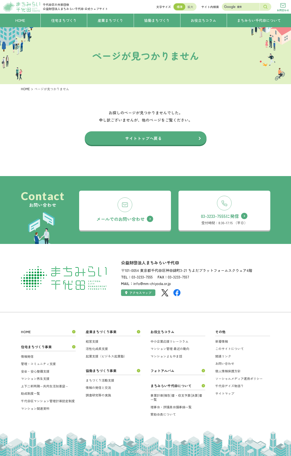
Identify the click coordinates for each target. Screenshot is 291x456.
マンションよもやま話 (166, 356)
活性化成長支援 (97, 348)
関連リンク (223, 356)
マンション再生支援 (35, 378)
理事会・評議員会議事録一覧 (171, 407)
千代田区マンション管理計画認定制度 (48, 401)
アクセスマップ (138, 292)
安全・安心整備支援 (35, 371)
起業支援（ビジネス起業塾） (106, 356)
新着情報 (221, 341)
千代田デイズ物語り (229, 386)
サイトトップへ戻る (143, 138)
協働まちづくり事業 (101, 370)
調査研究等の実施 (98, 395)
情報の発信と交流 (98, 387)
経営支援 (92, 341)
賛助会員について (163, 414)
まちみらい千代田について (170, 385)
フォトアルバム (162, 370)
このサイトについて (229, 348)
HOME (25, 89)
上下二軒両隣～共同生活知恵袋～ (44, 386)
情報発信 (27, 356)
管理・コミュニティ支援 (38, 363)
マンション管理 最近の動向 (169, 348)
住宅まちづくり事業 (36, 346)
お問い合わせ (224, 363)
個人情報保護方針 (228, 371)
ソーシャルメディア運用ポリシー (239, 378)
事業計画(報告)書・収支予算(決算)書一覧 (176, 397)
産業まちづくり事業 (101, 331)
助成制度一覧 (30, 393)
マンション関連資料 (35, 408)
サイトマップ (224, 393)
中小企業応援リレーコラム (169, 341)
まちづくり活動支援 (100, 380)
